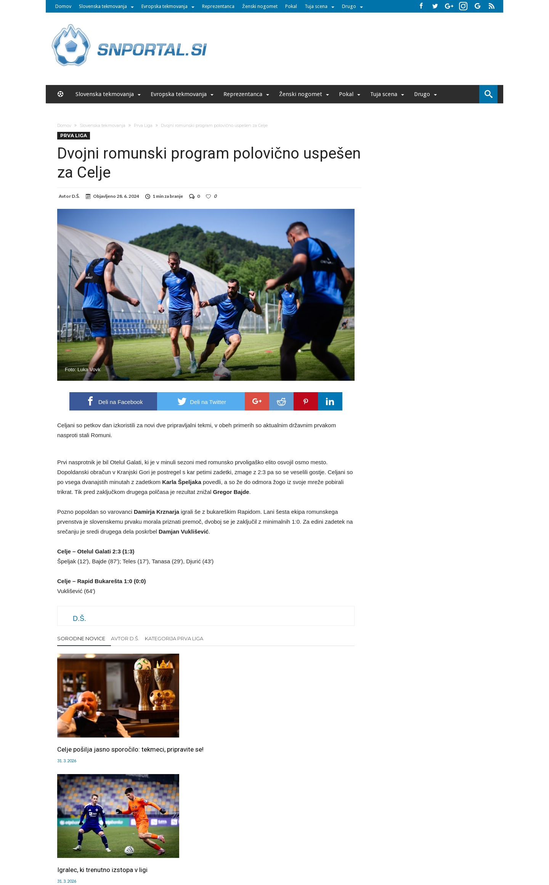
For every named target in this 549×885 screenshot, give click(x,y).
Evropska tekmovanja (164, 6)
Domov (63, 6)
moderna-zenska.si (338, 851)
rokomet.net (239, 851)
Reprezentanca (218, 6)
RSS (276, 835)
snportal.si (207, 851)
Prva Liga (143, 125)
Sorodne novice (81, 638)
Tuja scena (316, 6)
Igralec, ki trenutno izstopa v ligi (204, 730)
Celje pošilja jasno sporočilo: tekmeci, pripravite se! (98, 734)
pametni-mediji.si (170, 851)
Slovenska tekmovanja (103, 6)
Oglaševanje (175, 835)
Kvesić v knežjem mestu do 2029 (299, 734)
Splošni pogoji (338, 835)
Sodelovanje (229, 835)
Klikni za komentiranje (206, 800)
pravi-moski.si (382, 851)
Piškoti (202, 835)
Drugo (349, 6)
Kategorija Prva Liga (174, 638)
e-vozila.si (299, 851)
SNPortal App (301, 835)
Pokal (291, 6)
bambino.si (270, 851)
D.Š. (76, 196)
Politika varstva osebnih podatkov (398, 835)
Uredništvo (143, 835)
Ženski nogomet (260, 6)
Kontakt (258, 835)
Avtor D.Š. (125, 638)
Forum (119, 835)
